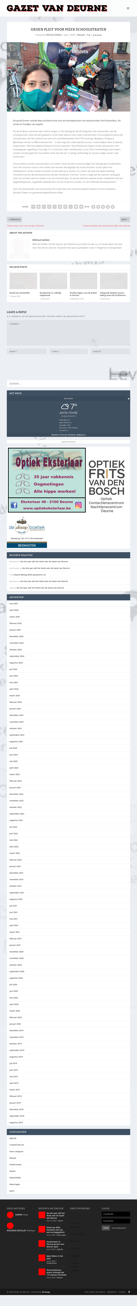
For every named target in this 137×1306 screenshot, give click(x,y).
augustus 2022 (16, 831)
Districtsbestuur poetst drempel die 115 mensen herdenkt (56, 1283)
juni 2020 (13, 1002)
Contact (122, 1303)
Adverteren (112, 1303)
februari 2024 (15, 713)
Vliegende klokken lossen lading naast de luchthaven (113, 305)
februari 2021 (15, 949)
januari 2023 (15, 798)
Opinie (12, 1182)
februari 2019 (15, 1107)
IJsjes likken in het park (55, 1268)
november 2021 (16, 890)
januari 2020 (15, 1035)
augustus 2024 (16, 673)
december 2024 (16, 647)
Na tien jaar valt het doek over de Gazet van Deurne (44, 572)
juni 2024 (13, 686)
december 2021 (16, 884)
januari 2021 (15, 956)
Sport (12, 1202)
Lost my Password (118, 1239)
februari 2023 (15, 792)
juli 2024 (13, 680)
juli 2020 (13, 995)
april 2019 (13, 1094)
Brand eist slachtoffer (19, 304)
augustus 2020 (16, 989)
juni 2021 (13, 923)
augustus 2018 (16, 1133)
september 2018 (16, 1127)
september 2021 (16, 903)
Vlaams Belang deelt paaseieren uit (30, 585)
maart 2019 (14, 1100)
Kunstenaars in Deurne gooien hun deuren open (55, 1255)
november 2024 (16, 654)
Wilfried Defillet (53, 34)
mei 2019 (13, 1087)
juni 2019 (13, 1081)
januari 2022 (15, 877)
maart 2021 (14, 943)
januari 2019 (15, 1114)
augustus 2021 (16, 910)
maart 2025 (14, 627)
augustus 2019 (16, 1067)
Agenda (12, 1149)
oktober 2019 (15, 1054)
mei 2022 (13, 851)
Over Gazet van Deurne (95, 1303)
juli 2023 (13, 759)
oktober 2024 (15, 660)
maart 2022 (14, 864)
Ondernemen (15, 1175)
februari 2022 (15, 870)
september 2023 (16, 746)
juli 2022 (13, 838)
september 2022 (16, 824)
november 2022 (16, 811)
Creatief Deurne (16, 1156)
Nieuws (81, 34)
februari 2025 (15, 634)
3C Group (46, 1303)
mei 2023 (13, 772)
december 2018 (16, 1120)
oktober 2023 (15, 739)
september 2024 (16, 667)
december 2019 (16, 1041)
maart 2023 (14, 785)
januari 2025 (15, 641)
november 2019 (16, 1048)
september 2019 (16, 1061)
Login (105, 1239)
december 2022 (16, 805)
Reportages (14, 1195)
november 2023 (16, 733)
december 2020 (16, 962)
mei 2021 (13, 929)
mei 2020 (13, 1008)
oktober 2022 (15, 818)
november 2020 (16, 969)
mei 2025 (13, 614)
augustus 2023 (16, 752)
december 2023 (16, 726)
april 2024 (13, 700)
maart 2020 (14, 1021)
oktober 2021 (15, 897)
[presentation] (27, 374)
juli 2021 (13, 916)
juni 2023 (13, 765)
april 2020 (13, 1015)
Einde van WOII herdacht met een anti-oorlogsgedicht (56, 1240)
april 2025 (13, 621)
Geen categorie (16, 1162)
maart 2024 (14, 706)
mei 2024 (13, 693)
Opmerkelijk (15, 1188)
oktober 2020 (15, 976)
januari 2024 (15, 719)
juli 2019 (13, 1074)
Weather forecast (68, 446)
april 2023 (13, 778)
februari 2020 (15, 1028)
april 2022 (13, 857)
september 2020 (16, 982)
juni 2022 (13, 844)
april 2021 (13, 936)
